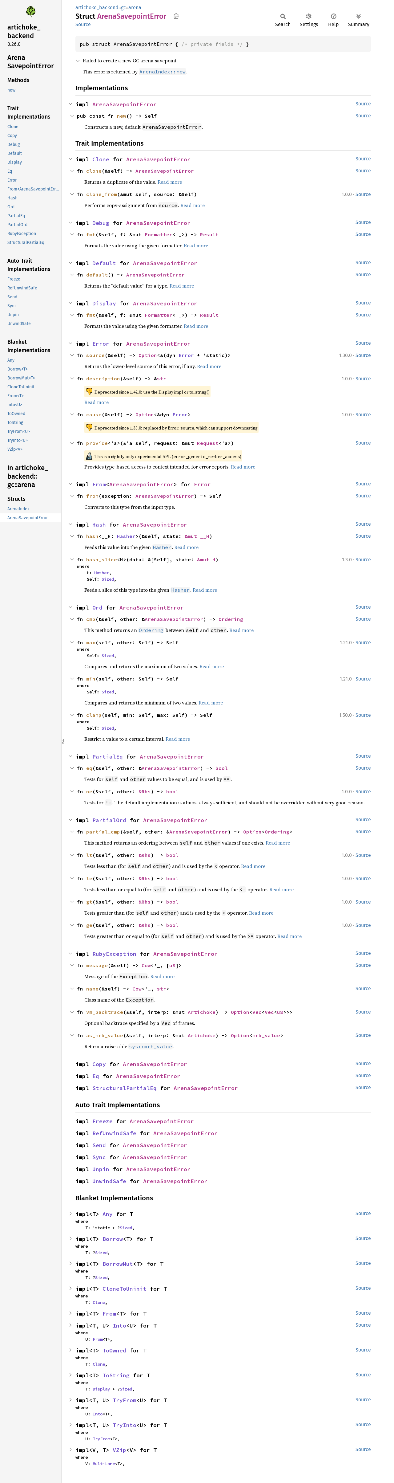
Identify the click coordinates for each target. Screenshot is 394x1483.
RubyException (114, 953)
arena (134, 7)
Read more (170, 182)
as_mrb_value (104, 1035)
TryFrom (124, 1400)
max (90, 642)
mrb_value (266, 1035)
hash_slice (101, 559)
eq (89, 768)
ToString (116, 1375)
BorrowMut (118, 1263)
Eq (95, 1076)
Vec (257, 1012)
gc (123, 7)
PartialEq (107, 756)
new (121, 116)
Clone (100, 159)
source (95, 355)
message (97, 965)
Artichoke (201, 1012)
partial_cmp (103, 832)
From (99, 484)
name (92, 989)
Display (104, 303)
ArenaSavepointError (124, 104)
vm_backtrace (104, 1012)
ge (89, 925)
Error (100, 343)
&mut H (206, 559)
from (92, 496)
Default (104, 263)
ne (89, 791)
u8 (172, 965)
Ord (97, 607)
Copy (99, 1064)
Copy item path (176, 16)
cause (94, 414)
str (161, 378)
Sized (108, 579)
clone (94, 171)
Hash (99, 524)
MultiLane (104, 1463)
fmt (90, 234)
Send (99, 1145)
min (90, 679)
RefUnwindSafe (114, 1133)
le (89, 878)
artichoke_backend (97, 7)
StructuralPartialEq (124, 1088)
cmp (90, 619)
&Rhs (145, 791)
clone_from (101, 194)
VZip (119, 1450)
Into (119, 1325)
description (103, 378)
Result (209, 234)
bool (221, 768)
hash (92, 536)
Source (83, 24)
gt (89, 902)
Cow (146, 965)
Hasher (126, 536)
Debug (100, 222)
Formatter (158, 234)
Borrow (113, 1238)
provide (97, 443)
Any (108, 1214)
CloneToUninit (125, 1288)
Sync (99, 1157)
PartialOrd (109, 820)
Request (208, 443)
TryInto (124, 1425)
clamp (94, 715)
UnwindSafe (109, 1181)
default (97, 275)
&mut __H (197, 536)
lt (89, 855)
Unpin (100, 1169)
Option (148, 355)
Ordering (231, 619)
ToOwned (114, 1350)
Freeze (102, 1121)
